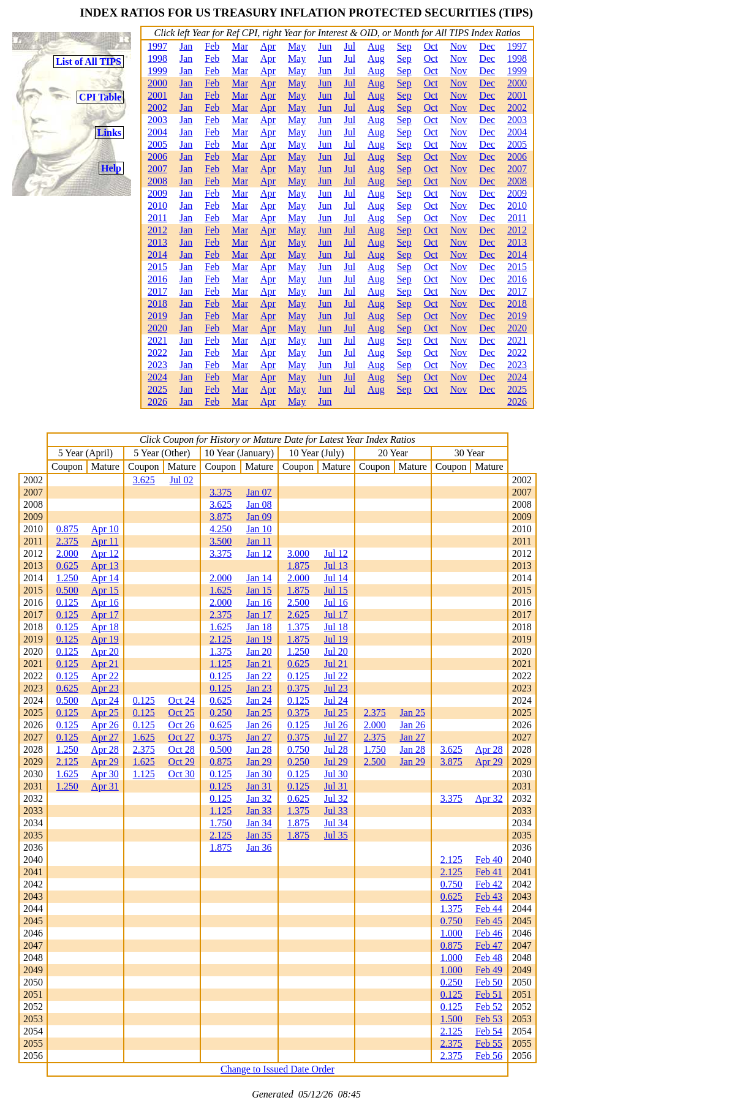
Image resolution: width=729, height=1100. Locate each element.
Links (109, 132)
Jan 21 (258, 663)
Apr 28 (105, 749)
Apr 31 (105, 786)
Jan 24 (258, 700)
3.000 (298, 553)
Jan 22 (258, 676)
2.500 (298, 602)
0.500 (67, 590)
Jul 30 (336, 774)
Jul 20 (336, 651)
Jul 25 (336, 712)
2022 (157, 352)
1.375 (298, 627)
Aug (376, 46)
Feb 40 (488, 859)
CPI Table (100, 97)
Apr (268, 46)
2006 (157, 156)
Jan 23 (258, 688)
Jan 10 (258, 529)
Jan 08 (258, 504)
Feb (212, 46)
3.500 (221, 541)
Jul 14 (336, 578)
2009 (157, 193)
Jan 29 (258, 761)
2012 (157, 230)
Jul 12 (336, 553)
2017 (157, 291)
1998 (157, 58)
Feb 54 (488, 1031)
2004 (157, 132)
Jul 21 (336, 663)
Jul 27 (336, 737)
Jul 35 (336, 835)
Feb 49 (488, 970)
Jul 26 (336, 725)
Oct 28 (181, 749)
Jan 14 (258, 578)
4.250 (221, 529)
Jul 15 (336, 590)
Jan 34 (258, 823)
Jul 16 (336, 602)
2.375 (67, 541)
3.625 (144, 480)
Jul (349, 46)
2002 (157, 107)
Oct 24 (181, 700)
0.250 (221, 712)
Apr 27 (105, 737)
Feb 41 (488, 872)
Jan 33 (258, 810)
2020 (157, 328)
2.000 (67, 553)
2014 (157, 254)
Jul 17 (336, 614)
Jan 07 (258, 492)
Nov (458, 46)
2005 (157, 144)
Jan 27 (258, 737)
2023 (157, 365)
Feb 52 (488, 1006)
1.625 (221, 590)
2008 (157, 181)
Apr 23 (105, 688)
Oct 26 (181, 725)
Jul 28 (336, 749)
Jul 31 (336, 786)
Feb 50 (488, 982)
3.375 (221, 492)
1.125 (221, 663)
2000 (157, 83)
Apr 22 (105, 676)
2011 (157, 218)
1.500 (451, 1019)
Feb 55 (488, 1043)
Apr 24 (105, 700)
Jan (185, 46)
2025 (157, 389)
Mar (240, 46)
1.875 (298, 565)
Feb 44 (488, 908)
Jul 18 (336, 627)
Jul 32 (336, 798)
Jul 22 (336, 676)
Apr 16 (105, 602)
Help (111, 168)
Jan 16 (258, 602)
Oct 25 (181, 712)
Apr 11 (104, 541)
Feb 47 (488, 945)
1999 (157, 71)
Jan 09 (258, 516)
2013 (157, 242)
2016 (157, 279)
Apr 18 (105, 627)
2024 (157, 377)
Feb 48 (488, 957)
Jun (324, 46)
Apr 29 (105, 761)
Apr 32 (489, 798)
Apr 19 (105, 639)
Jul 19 (336, 639)
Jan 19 (258, 639)
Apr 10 (105, 529)
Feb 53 (488, 1019)
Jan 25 (258, 712)
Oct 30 (181, 774)
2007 (157, 169)
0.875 (67, 529)
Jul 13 (336, 565)
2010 (157, 205)
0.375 (298, 688)
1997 (157, 46)
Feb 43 (488, 896)
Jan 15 (258, 590)
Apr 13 (105, 565)
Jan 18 (258, 627)
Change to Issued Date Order (277, 1069)
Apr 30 (105, 774)
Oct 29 (181, 761)
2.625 (298, 614)
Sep (404, 46)
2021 (157, 340)
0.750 (298, 749)
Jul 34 (336, 823)
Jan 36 (258, 847)
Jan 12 (258, 553)
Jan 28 (258, 749)
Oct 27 (181, 737)
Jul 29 (336, 761)
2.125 (221, 639)
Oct (431, 46)
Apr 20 (105, 651)
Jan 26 (258, 725)
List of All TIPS (88, 61)
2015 (157, 267)
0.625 (67, 565)
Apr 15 (105, 590)
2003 (157, 120)
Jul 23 (336, 688)
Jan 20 (258, 651)
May (297, 46)
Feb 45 (488, 921)
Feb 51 (488, 994)
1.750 (375, 749)
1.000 (451, 933)
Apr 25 (105, 712)
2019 (157, 316)
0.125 (67, 602)
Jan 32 (258, 798)
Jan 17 (258, 614)
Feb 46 (488, 933)
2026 (157, 401)
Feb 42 (488, 884)
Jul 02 (182, 480)
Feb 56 (488, 1055)
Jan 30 (258, 774)
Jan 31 (258, 786)
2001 (157, 95)
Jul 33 (336, 810)
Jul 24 (336, 700)
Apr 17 (105, 614)
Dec (487, 46)
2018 (157, 303)
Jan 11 (259, 541)
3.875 (221, 516)
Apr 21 (105, 663)
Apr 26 (105, 725)
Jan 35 (258, 835)
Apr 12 (105, 553)
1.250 (67, 578)
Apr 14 (105, 578)
